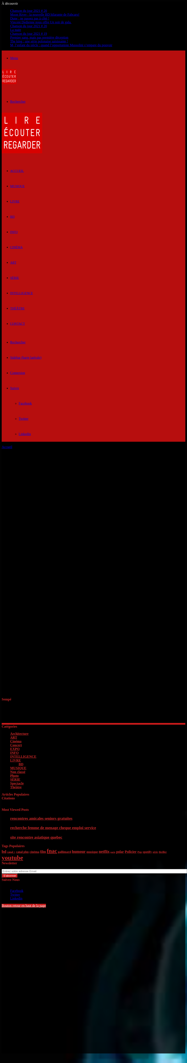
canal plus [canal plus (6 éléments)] (22, 851)
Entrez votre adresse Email (20, 867)
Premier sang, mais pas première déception (39, 37)
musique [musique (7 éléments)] (92, 851)
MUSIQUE (17, 186)
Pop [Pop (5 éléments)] (139, 852)
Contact (17, 323)
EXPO (14, 749)
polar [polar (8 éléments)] (120, 851)
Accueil (7, 447)
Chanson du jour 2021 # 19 (28, 33)
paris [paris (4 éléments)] (112, 852)
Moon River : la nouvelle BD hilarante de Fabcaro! (44, 14)
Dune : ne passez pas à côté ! (29, 18)
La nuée (15, 30)
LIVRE (14, 201)
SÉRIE (14, 278)
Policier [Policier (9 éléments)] (131, 852)
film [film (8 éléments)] (43, 851)
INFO (14, 232)
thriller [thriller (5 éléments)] (163, 852)
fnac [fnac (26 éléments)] (52, 851)
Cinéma (16, 247)
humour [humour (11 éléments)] (79, 851)
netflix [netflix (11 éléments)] (104, 851)
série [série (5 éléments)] (155, 852)
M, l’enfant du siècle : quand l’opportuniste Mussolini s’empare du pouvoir (61, 45)
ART (13, 262)
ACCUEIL (17, 171)
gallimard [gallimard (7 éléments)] (64, 851)
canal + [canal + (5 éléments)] (11, 852)
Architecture (19, 733)
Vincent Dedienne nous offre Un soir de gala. (40, 22)
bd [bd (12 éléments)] (4, 851)
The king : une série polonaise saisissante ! (39, 41)
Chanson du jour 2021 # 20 (28, 11)
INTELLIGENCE (21, 293)
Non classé (17, 772)
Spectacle (17, 783)
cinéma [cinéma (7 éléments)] (34, 851)
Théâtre (17, 308)
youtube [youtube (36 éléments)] (12, 857)
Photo (14, 776)
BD (12, 216)
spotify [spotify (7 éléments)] (147, 851)
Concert (16, 745)
